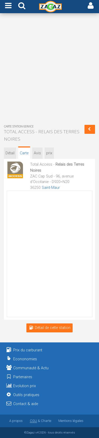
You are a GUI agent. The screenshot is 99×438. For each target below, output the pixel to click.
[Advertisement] (49, 70)
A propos (16, 421)
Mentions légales (70, 421)
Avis (37, 153)
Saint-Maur (51, 187)
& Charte (40, 421)
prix (49, 153)
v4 (37, 432)
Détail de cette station (49, 328)
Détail (10, 153)
